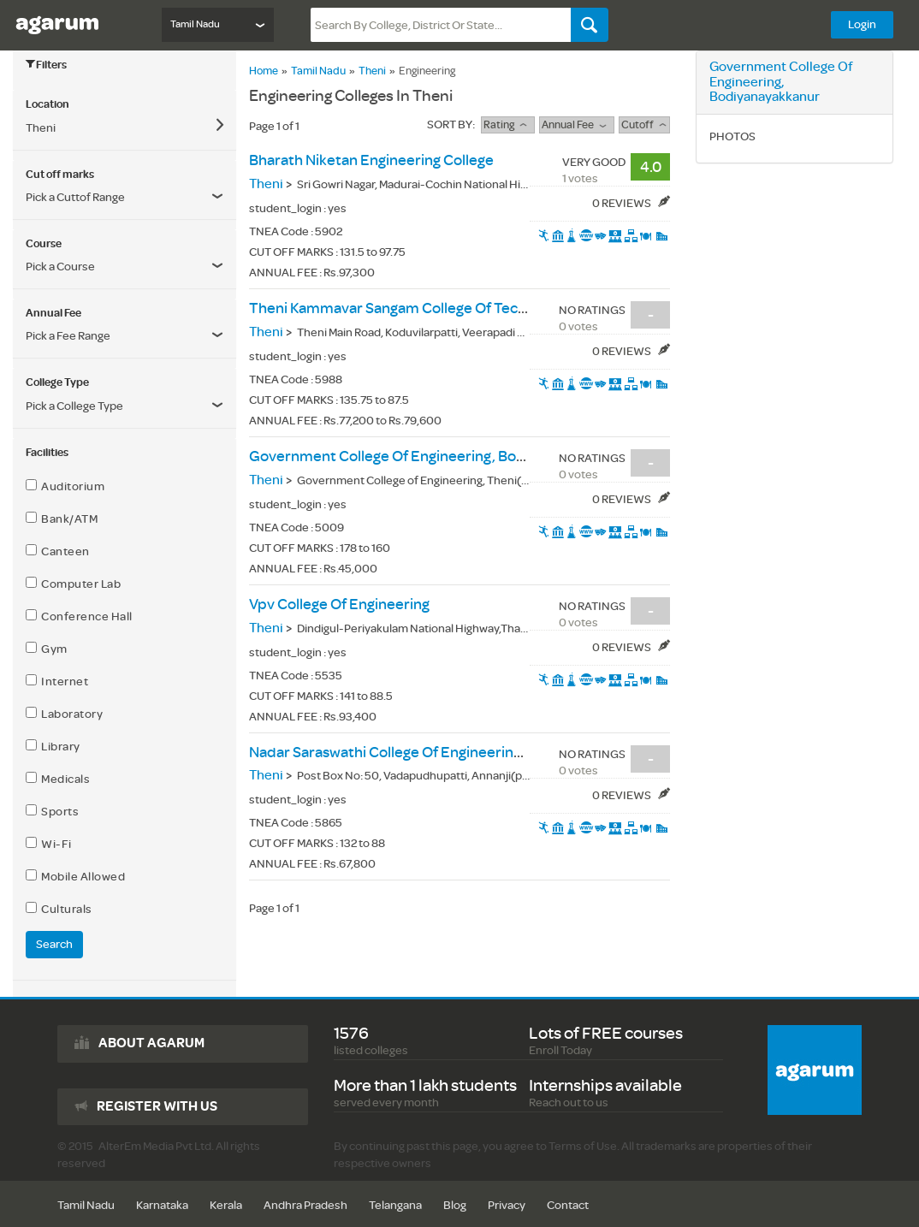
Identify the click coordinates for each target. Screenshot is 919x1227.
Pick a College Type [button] (74, 406)
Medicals (58, 778)
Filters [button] (46, 65)
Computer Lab (73, 583)
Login (862, 24)
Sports (52, 811)
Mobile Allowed (75, 876)
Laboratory (64, 713)
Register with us (157, 1106)
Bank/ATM (62, 518)
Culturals (59, 909)
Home (263, 71)
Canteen (58, 551)
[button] (124, 336)
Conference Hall (79, 616)
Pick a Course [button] (60, 266)
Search (54, 944)
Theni (372, 71)
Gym (47, 648)
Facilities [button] (47, 453)
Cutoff (644, 125)
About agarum (151, 1043)
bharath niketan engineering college (371, 160)
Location (47, 104)
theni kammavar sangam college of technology (410, 308)
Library (53, 746)
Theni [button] (41, 128)
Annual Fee (576, 125)
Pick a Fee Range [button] (68, 335)
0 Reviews (631, 203)
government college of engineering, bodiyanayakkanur (435, 456)
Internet (57, 681)
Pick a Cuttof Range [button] (75, 197)
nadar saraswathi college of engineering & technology (431, 752)
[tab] (124, 104)
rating (507, 125)
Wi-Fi (49, 844)
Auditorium (65, 486)
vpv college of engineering (339, 604)
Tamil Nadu (318, 71)
